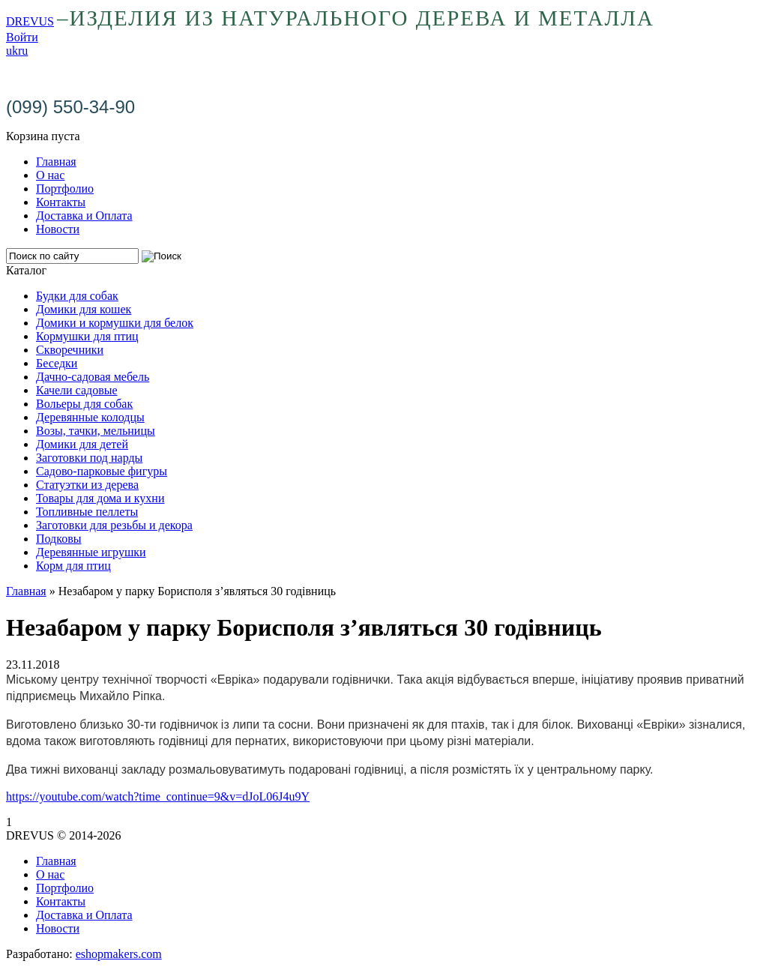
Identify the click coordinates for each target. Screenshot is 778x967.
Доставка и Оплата (84, 215)
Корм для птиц (73, 565)
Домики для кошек (83, 309)
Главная (56, 161)
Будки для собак (77, 295)
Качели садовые (77, 390)
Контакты (60, 202)
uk (12, 50)
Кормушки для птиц (87, 336)
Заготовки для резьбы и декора (114, 525)
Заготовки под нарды (89, 457)
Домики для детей (82, 444)
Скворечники (69, 349)
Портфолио (65, 188)
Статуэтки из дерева (87, 484)
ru (23, 50)
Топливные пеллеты (87, 511)
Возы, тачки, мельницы (95, 430)
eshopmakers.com (119, 954)
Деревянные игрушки (91, 552)
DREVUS (30, 21)
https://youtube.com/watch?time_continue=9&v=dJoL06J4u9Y (158, 796)
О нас (50, 175)
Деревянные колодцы (90, 417)
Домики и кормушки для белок (114, 322)
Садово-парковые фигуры (101, 471)
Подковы (59, 538)
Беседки (56, 363)
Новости (57, 229)
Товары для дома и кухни (100, 498)
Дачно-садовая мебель (92, 376)
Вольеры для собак (84, 403)
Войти (22, 37)
